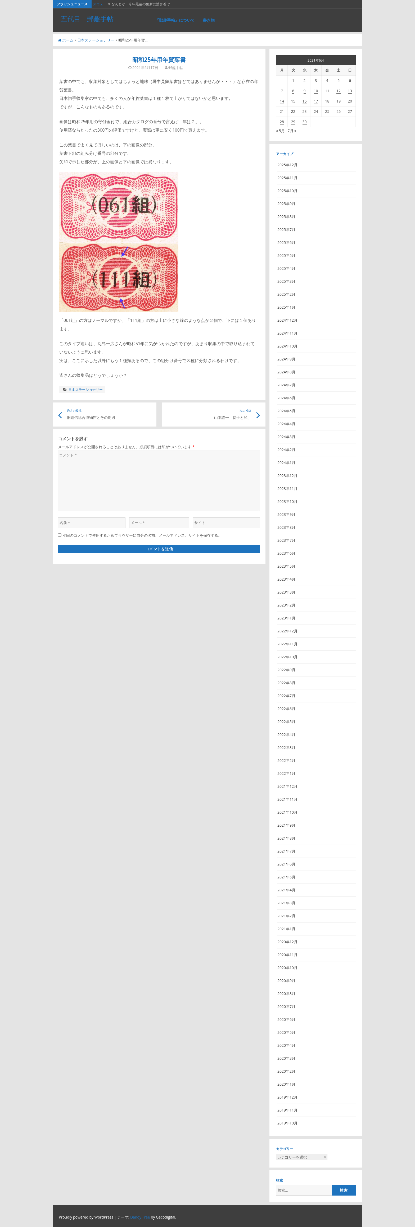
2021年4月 (286, 889)
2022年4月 (286, 734)
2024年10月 (287, 346)
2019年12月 (287, 1097)
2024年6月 (286, 397)
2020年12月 (287, 941)
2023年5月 (286, 566)
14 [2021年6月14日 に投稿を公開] (282, 101)
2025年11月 (287, 177)
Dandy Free (140, 1217)
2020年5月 (286, 1032)
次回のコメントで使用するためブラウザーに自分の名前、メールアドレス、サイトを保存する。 (142, 535)
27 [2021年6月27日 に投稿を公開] (350, 111)
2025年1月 (286, 307)
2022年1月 (286, 773)
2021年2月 (286, 915)
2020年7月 (286, 1006)
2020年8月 (286, 993)
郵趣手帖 (175, 67)
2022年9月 (286, 669)
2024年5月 (286, 410)
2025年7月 (286, 229)
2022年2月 (286, 760)
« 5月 (280, 130)
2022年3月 (286, 747)
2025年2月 (286, 294)
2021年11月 (287, 799)
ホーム (65, 40)
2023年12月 (287, 475)
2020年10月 (287, 967)
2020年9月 (286, 980)
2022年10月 (287, 656)
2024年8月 (286, 371)
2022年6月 (286, 708)
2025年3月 (286, 281)
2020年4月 (286, 1045)
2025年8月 (286, 216)
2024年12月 (287, 320)
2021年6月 (286, 864)
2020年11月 (287, 954)
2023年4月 (286, 579)
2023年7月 (286, 540)
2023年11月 (287, 488)
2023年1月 (286, 618)
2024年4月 (286, 423)
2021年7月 (286, 851)
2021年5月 (286, 876)
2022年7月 (286, 695)
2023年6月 (286, 553)
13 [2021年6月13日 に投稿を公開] (350, 90)
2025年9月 (286, 203)
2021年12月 (287, 786)
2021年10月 (287, 812)
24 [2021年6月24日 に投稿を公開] (316, 111)
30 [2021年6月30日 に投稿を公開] (305, 121)
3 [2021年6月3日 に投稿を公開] (316, 80)
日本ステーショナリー (95, 40)
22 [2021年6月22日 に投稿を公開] (293, 111)
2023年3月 (286, 592)
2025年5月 (286, 255)
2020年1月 (286, 1084)
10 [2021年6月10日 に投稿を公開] (316, 90)
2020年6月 (286, 1019)
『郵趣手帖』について (175, 20)
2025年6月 (286, 242)
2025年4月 (286, 268)
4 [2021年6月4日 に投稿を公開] (327, 80)
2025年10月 (287, 190)
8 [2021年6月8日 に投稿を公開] (293, 90)
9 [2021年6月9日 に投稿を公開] (305, 90)
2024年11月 (287, 333)
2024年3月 (286, 436)
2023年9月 (286, 514)
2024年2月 (286, 449)
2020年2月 (286, 1071)
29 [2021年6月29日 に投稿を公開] (293, 121)
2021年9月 (286, 825)
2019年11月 (287, 1110)
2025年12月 (287, 164)
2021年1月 (286, 928)
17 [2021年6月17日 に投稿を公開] (316, 101)
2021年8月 (286, 838)
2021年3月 (286, 902)
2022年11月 (287, 643)
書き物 (209, 20)
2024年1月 (286, 462)
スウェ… (99, 4)
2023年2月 (286, 605)
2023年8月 (286, 527)
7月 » (292, 130)
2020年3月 (286, 1058)
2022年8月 (286, 682)
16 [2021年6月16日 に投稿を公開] (305, 101)
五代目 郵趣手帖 (87, 18)
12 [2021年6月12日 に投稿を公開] (338, 90)
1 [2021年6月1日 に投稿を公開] (293, 80)
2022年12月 (287, 630)
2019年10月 (287, 1123)
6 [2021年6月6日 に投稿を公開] (350, 80)
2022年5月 (286, 721)
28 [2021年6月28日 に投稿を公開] (282, 121)
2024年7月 (286, 384)
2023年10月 (287, 501)
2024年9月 (286, 359)
